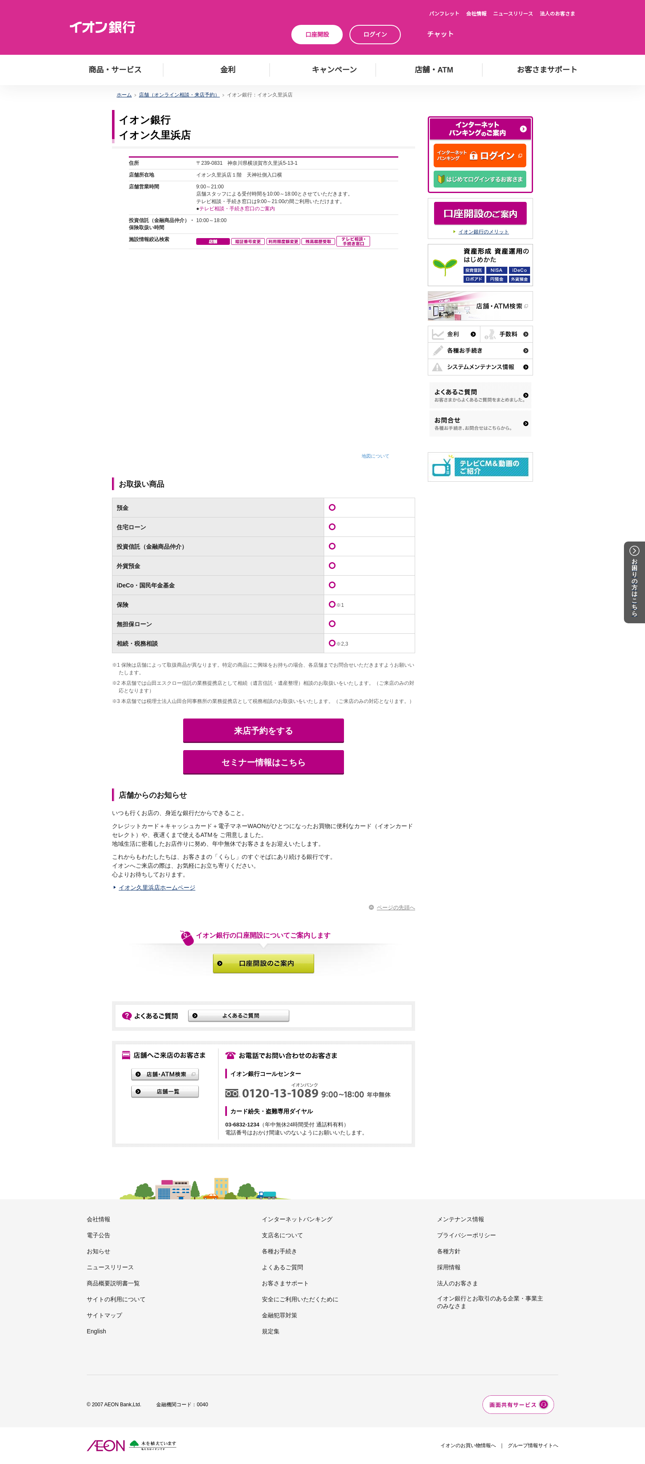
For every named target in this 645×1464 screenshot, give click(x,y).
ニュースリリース (513, 14)
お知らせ (98, 1251)
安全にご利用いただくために (300, 1299)
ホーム (124, 95)
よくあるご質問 (282, 1267)
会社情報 (476, 14)
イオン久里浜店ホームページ (157, 887)
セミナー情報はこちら (263, 762)
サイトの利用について (116, 1299)
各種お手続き (279, 1251)
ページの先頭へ (396, 907)
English (96, 1331)
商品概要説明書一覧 (113, 1283)
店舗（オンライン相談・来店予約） (179, 95)
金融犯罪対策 (279, 1315)
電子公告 (98, 1235)
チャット (440, 34)
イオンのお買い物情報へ (468, 1445)
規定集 (271, 1331)
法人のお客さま (557, 14)
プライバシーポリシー (466, 1235)
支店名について (282, 1235)
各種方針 (449, 1251)
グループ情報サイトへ (533, 1445)
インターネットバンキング (297, 1219)
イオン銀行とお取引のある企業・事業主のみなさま (490, 1302)
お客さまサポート (285, 1283)
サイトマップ (104, 1315)
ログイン (375, 34)
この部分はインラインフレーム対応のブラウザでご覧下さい (263, 308)
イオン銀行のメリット (483, 232)
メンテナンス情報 (460, 1219)
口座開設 (317, 34)
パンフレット (444, 14)
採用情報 (449, 1267)
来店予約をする (263, 730)
